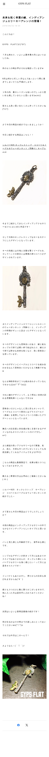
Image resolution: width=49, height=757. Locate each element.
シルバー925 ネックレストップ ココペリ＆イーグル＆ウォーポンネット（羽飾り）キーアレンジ (24, 148)
